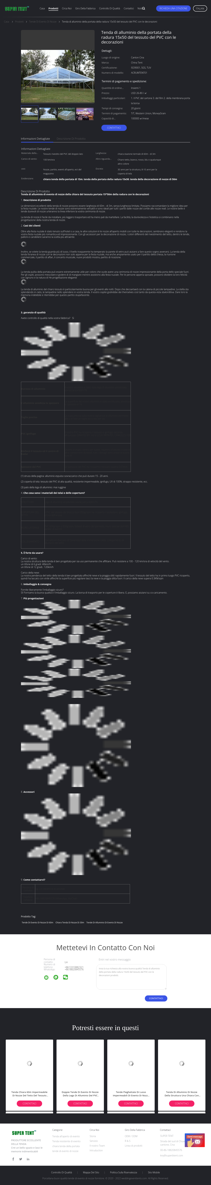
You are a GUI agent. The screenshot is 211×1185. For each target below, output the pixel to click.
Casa (42, 8)
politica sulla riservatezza (123, 1172)
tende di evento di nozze (65, 1151)
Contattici (129, 8)
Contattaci (114, 127)
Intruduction (96, 1150)
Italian (200, 8)
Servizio (94, 1141)
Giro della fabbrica (85, 8)
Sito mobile (154, 1172)
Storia (93, 1136)
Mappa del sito (91, 1172)
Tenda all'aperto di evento (66, 1136)
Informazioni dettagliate (35, 139)
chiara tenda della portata (66, 1146)
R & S (127, 1141)
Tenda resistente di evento (66, 1141)
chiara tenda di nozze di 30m (69, 922)
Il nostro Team (97, 1145)
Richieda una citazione (173, 8)
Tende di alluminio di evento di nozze (104, 922)
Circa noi (66, 8)
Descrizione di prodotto (71, 139)
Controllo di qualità (109, 8)
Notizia (141, 8)
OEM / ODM (131, 1136)
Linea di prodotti (133, 1145)
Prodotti (53, 8)
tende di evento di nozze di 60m (37, 922)
